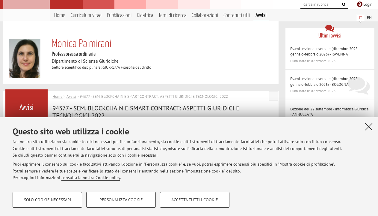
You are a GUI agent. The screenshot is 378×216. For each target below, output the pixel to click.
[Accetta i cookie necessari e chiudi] (369, 126)
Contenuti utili (236, 15)
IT (360, 17)
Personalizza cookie (121, 199)
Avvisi (261, 15)
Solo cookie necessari (47, 199)
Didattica (145, 15)
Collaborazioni (205, 15)
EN (369, 17)
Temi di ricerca (172, 15)
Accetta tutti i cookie (194, 199)
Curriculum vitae (86, 15)
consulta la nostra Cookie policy (90, 177)
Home (59, 15)
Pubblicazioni (119, 15)
